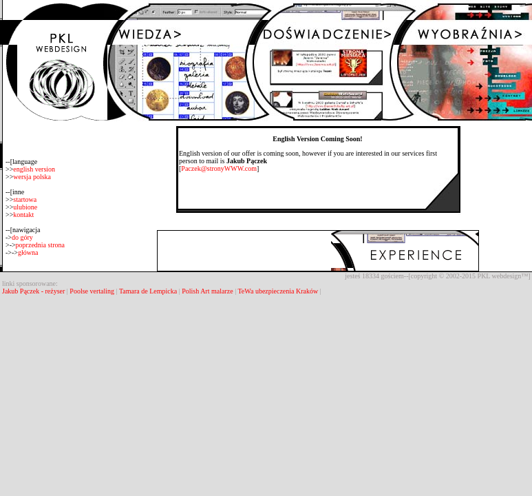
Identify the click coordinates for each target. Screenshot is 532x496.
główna (28, 252)
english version (34, 169)
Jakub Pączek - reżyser (34, 291)
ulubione (25, 207)
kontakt (23, 214)
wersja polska (32, 176)
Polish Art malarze (207, 291)
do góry (22, 237)
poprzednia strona (40, 245)
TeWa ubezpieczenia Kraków (277, 291)
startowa (24, 199)
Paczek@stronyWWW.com (219, 168)
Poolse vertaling (92, 291)
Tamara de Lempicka (148, 291)
